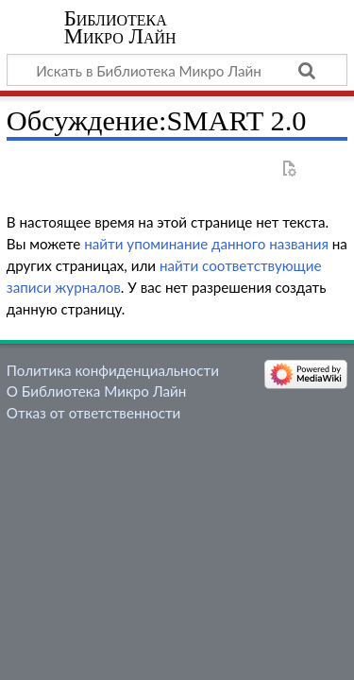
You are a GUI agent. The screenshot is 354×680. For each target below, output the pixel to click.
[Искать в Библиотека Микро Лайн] (177, 70)
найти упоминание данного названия (206, 243)
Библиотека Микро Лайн (120, 27)
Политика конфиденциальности (113, 370)
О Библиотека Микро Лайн (97, 391)
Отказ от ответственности (93, 412)
